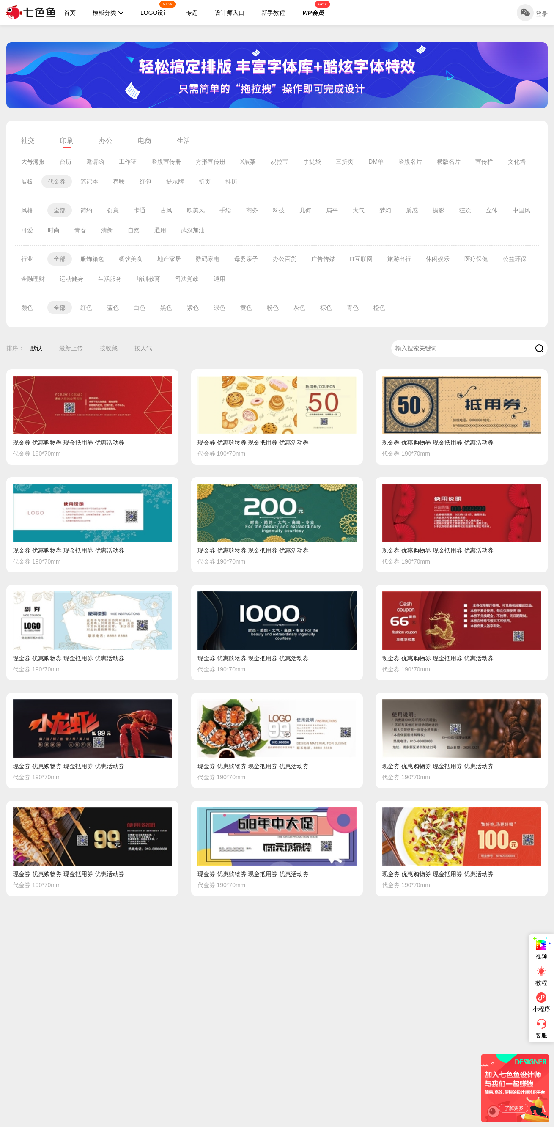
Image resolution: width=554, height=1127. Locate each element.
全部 (60, 210)
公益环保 (515, 259)
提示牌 (175, 181)
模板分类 (108, 12)
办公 (105, 140)
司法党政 (187, 278)
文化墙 (517, 161)
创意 (113, 210)
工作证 (128, 161)
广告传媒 (323, 259)
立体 (492, 210)
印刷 (67, 140)
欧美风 (196, 210)
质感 (412, 210)
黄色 (246, 307)
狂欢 (465, 210)
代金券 (57, 181)
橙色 (379, 307)
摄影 (438, 210)
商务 (252, 210)
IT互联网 (361, 259)
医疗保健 (476, 259)
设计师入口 (229, 12)
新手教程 (273, 12)
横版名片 (449, 161)
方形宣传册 (210, 161)
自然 (134, 230)
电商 (144, 140)
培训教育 (148, 278)
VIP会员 (316, 8)
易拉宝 (279, 161)
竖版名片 (410, 161)
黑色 (166, 307)
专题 (192, 12)
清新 (107, 230)
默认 (36, 348)
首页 (70, 12)
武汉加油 (193, 230)
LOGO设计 (158, 8)
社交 (28, 140)
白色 (139, 307)
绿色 (219, 307)
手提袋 (312, 161)
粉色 (273, 307)
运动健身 (71, 278)
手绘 (225, 210)
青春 (80, 230)
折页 (205, 181)
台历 (65, 161)
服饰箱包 (92, 259)
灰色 (299, 307)
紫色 (193, 307)
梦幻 (385, 210)
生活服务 (110, 278)
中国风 (521, 210)
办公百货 (284, 259)
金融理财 (33, 278)
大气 (359, 210)
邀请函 (95, 161)
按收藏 (109, 348)
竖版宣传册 (166, 161)
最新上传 (71, 348)
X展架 (248, 161)
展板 (27, 181)
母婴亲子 (246, 259)
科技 (279, 210)
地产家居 (169, 259)
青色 (353, 307)
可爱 (27, 230)
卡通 (139, 210)
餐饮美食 (131, 259)
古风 (166, 210)
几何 (305, 210)
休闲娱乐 (438, 259)
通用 (160, 230)
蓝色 (113, 307)
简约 (86, 210)
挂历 (231, 181)
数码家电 (207, 259)
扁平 (332, 210)
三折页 (345, 161)
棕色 (326, 307)
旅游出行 (399, 259)
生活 (183, 140)
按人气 (143, 348)
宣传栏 (484, 161)
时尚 (54, 230)
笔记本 (89, 181)
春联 (119, 181)
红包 (145, 181)
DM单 (376, 161)
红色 (86, 307)
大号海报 (33, 161)
